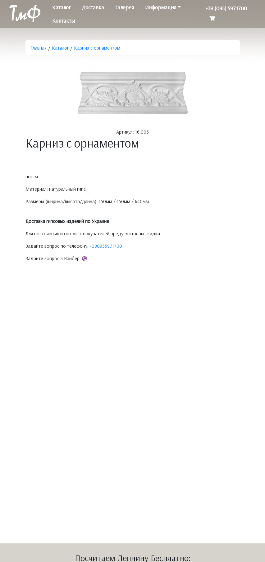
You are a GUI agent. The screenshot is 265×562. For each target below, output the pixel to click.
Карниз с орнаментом (97, 48)
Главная (38, 48)
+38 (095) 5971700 (226, 8)
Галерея (124, 7)
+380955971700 (106, 246)
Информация (160, 7)
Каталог (61, 7)
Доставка (93, 7)
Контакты (63, 20)
